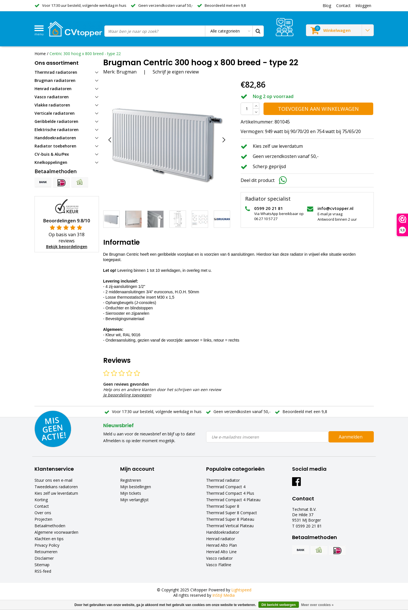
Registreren (130, 480)
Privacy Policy (46, 545)
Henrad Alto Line (221, 551)
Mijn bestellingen (135, 486)
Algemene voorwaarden (56, 532)
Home (40, 53)
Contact (41, 506)
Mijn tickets (130, 493)
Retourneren (45, 551)
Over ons (42, 512)
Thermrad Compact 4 (225, 486)
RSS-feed (42, 571)
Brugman (126, 72)
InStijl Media (223, 595)
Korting (41, 499)
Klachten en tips (49, 538)
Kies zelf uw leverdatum (56, 493)
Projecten (43, 519)
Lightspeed (241, 589)
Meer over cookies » (317, 605)
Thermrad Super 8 (222, 506)
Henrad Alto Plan (221, 545)
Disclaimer (44, 558)
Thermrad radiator (223, 480)
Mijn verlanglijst (134, 499)
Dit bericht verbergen (279, 605)
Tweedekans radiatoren (56, 486)
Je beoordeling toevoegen (127, 395)
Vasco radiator (219, 558)
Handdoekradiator (222, 532)
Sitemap (41, 564)
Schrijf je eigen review (176, 72)
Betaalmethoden (49, 525)
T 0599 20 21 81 (307, 526)
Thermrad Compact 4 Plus (230, 493)
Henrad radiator (220, 538)
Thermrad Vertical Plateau (230, 525)
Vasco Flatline (218, 564)
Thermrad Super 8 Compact (231, 512)
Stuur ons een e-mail (53, 480)
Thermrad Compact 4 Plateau (233, 499)
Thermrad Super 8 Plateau (230, 519)
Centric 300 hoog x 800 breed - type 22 (85, 53)
